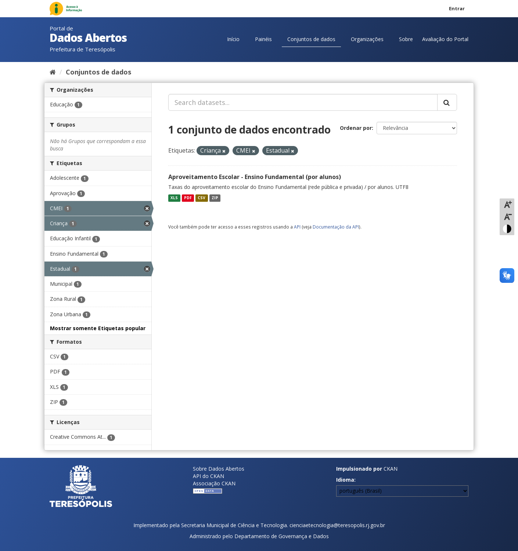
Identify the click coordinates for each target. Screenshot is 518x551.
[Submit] (447, 102)
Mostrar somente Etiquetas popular (97, 328)
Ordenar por (356, 127)
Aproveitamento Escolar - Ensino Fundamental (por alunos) (254, 177)
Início (233, 39)
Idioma (345, 479)
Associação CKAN (214, 483)
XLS (174, 197)
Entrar (457, 8)
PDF (188, 197)
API (297, 227)
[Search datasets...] (303, 102)
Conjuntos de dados (311, 39)
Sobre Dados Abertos (218, 468)
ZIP (215, 197)
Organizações (367, 39)
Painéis (263, 39)
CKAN (391, 468)
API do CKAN (208, 475)
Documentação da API (336, 227)
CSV (201, 197)
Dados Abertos (88, 37)
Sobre (406, 39)
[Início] (53, 71)
